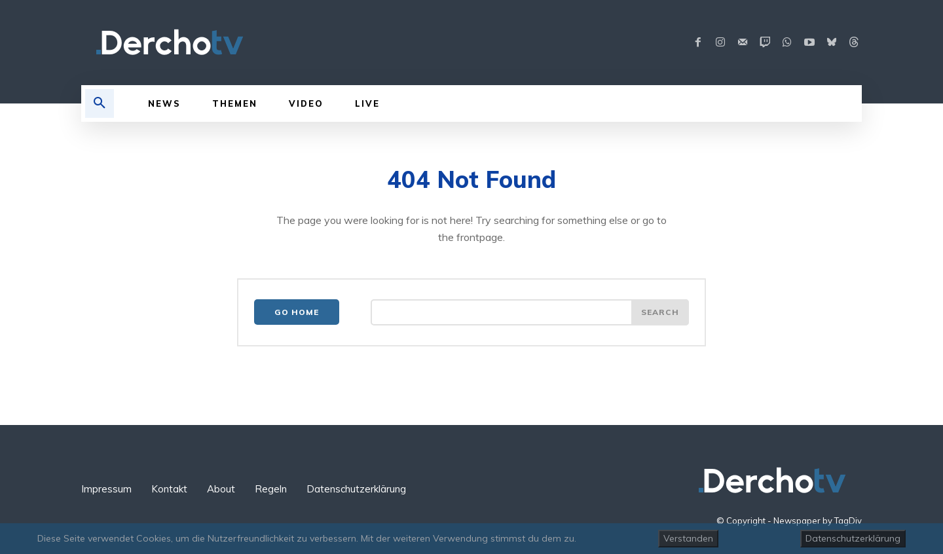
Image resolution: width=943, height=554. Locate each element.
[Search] (660, 312)
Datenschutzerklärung (852, 538)
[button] (99, 103)
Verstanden (688, 538)
